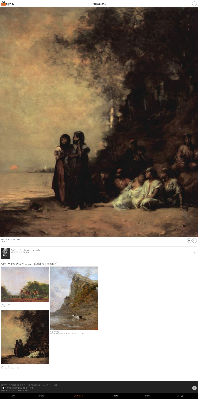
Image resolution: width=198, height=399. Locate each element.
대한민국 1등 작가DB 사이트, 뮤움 (13, 385)
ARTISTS (41, 396)
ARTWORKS (78, 396)
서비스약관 (46, 385)
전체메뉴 (194, 3)
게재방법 (180, 396)
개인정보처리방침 (34, 385)
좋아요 (189, 240)
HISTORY (147, 396)
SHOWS (115, 396)
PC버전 (55, 385)
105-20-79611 (27, 388)
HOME (13, 396)
